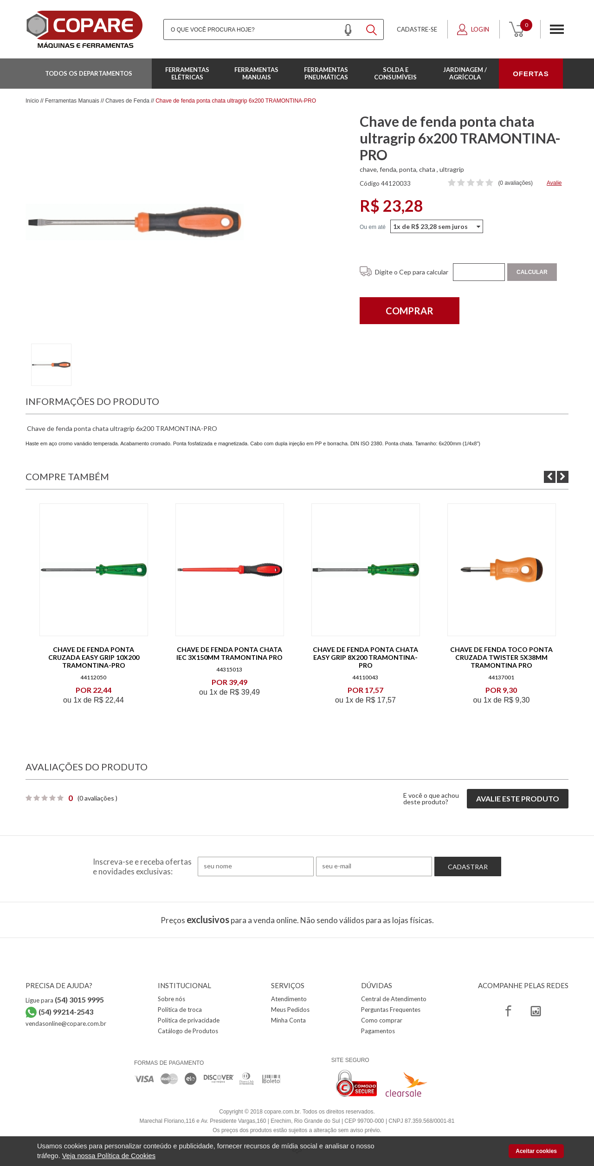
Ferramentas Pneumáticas (326, 73)
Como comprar (381, 1020)
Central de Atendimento (393, 999)
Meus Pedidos (290, 1009)
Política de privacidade (189, 1020)
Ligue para (65, 1000)
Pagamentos (378, 1031)
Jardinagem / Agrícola (465, 73)
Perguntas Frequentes (390, 1009)
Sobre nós (171, 999)
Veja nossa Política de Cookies (108, 1155)
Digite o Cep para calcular (411, 272)
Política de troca (180, 1009)
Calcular (532, 272)
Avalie (554, 183)
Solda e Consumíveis (395, 73)
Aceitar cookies (536, 1151)
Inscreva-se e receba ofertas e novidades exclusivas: (142, 866)
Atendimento (289, 999)
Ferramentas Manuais (256, 73)
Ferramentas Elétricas (187, 73)
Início (32, 101)
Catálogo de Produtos (188, 1031)
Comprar (409, 310)
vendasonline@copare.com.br (66, 1023)
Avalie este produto (517, 798)
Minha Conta (288, 1020)
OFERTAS (531, 74)
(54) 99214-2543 (66, 1011)
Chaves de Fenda (127, 101)
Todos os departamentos (88, 73)
